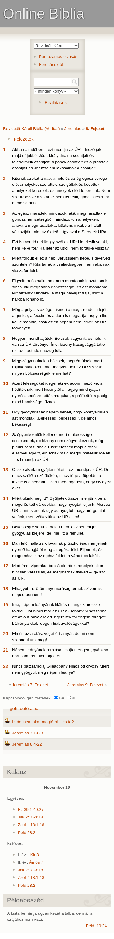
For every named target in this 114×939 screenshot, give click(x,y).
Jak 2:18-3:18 (30, 817)
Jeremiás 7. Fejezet (30, 684)
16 (5, 543)
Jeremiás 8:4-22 (27, 744)
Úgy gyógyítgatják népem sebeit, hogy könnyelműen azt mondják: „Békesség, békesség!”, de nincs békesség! (60, 418)
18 (5, 588)
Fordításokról (51, 64)
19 (5, 604)
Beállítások (56, 102)
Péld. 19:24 (96, 926)
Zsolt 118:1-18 (31, 824)
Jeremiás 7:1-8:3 (27, 733)
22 (5, 666)
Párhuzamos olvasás (58, 56)
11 (5, 412)
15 (5, 526)
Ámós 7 (36, 862)
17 (5, 565)
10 (5, 383)
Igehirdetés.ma (24, 708)
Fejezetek (24, 138)
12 (5, 434)
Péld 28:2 (26, 832)
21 (5, 649)
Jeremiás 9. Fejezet (85, 684)
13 (5, 469)
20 (5, 633)
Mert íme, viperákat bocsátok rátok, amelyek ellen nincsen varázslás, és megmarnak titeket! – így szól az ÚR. (59, 571)
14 (5, 498)
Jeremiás (72, 128)
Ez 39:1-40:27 (31, 809)
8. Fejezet (95, 128)
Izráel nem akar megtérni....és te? (43, 722)
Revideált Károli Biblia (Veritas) (31, 128)
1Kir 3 (33, 854)
